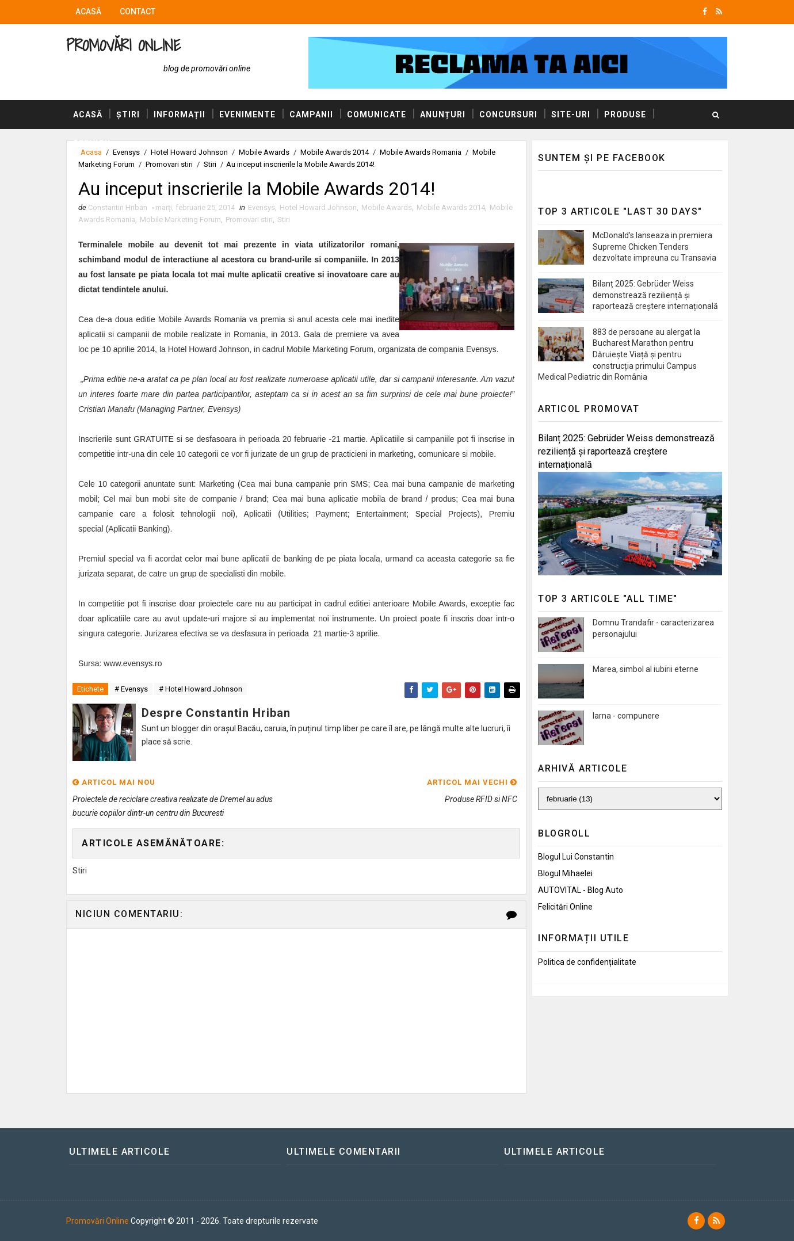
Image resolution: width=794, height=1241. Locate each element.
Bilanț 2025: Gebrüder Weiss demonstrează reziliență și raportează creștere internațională (655, 295)
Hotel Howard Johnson (318, 207)
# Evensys (131, 689)
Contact (137, 11)
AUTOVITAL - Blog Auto (580, 890)
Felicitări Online (565, 906)
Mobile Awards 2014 (451, 207)
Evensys (261, 207)
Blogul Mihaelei (565, 873)
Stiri (210, 164)
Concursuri (508, 114)
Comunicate (376, 114)
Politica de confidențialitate (587, 962)
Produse (625, 114)
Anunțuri (442, 114)
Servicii (91, 143)
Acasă (88, 11)
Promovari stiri (169, 164)
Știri (128, 114)
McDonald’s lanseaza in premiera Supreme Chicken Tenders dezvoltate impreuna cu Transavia (654, 246)
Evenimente (247, 114)
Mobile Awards (386, 207)
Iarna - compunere (626, 715)
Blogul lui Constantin (576, 856)
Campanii (311, 114)
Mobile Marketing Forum (180, 219)
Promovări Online (123, 45)
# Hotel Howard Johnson (200, 689)
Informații (179, 114)
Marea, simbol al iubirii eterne (645, 669)
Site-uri (570, 114)
